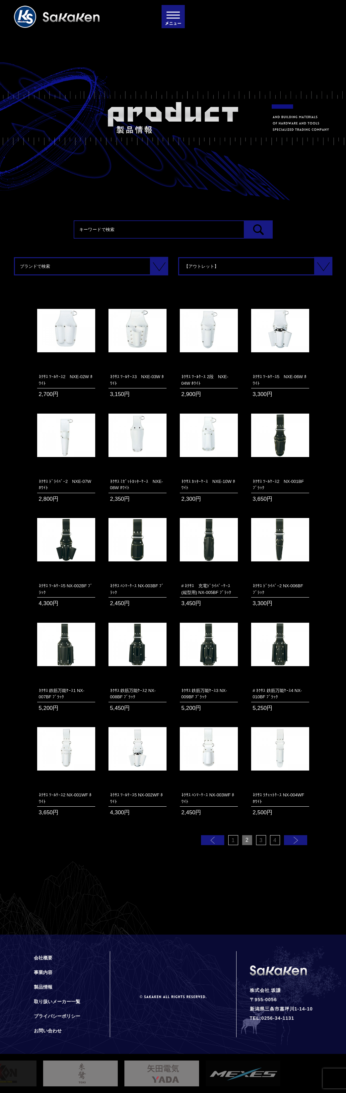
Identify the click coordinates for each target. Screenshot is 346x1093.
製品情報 (43, 987)
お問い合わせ (48, 1030)
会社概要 (43, 957)
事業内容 (43, 972)
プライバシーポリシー (57, 1016)
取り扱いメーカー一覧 (57, 1001)
